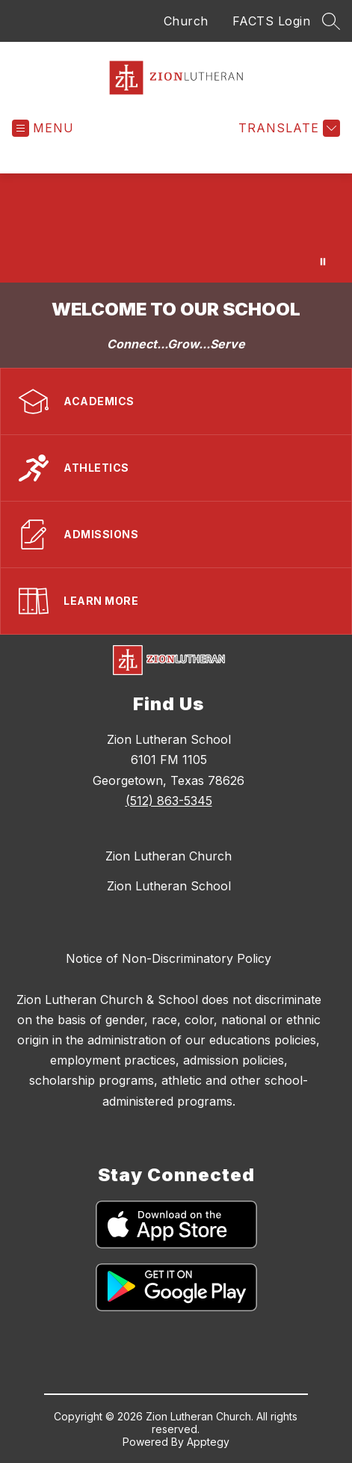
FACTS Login (271, 20)
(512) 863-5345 (169, 800)
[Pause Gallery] (323, 262)
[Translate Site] (287, 128)
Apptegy (208, 1441)
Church (186, 20)
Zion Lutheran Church (168, 855)
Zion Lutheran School (169, 885)
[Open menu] (43, 128)
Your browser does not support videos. (176, 228)
